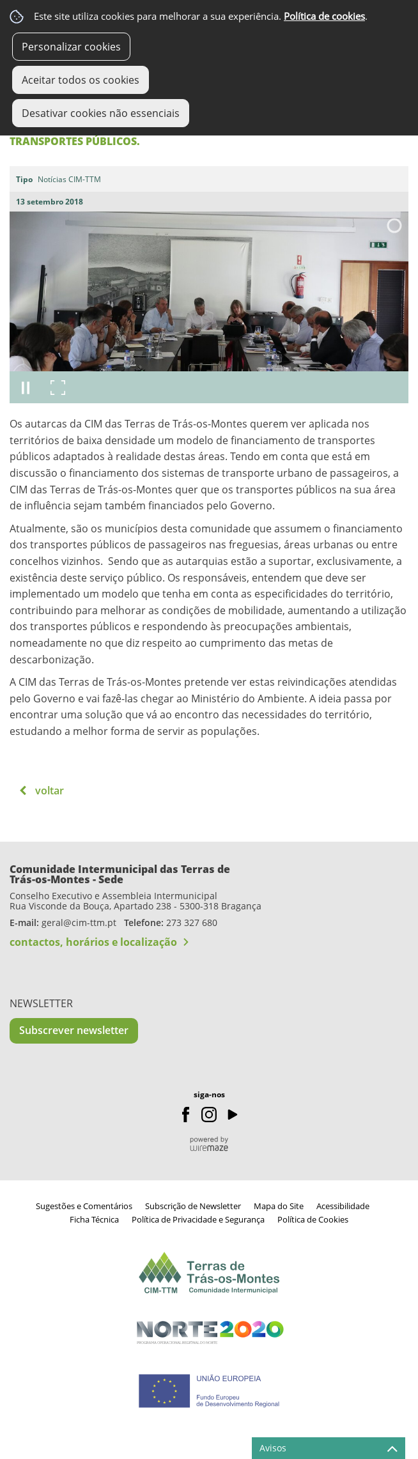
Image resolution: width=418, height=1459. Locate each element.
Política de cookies (324, 16)
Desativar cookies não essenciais (101, 113)
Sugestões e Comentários (84, 1206)
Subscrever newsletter (73, 1030)
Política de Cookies (312, 1219)
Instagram (209, 1114)
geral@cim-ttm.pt (79, 922)
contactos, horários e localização (93, 942)
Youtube (232, 1114)
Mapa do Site (279, 1206)
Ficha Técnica (94, 1219)
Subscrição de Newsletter (193, 1206)
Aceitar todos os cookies (80, 80)
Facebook (186, 1114)
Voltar (49, 791)
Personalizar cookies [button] (71, 47)
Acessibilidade (342, 1206)
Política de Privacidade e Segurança (198, 1219)
